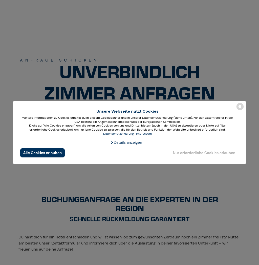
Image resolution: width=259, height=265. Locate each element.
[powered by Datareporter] (240, 109)
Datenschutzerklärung (118, 134)
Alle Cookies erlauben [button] (42, 153)
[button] (126, 142)
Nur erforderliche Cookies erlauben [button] (204, 153)
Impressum (144, 134)
